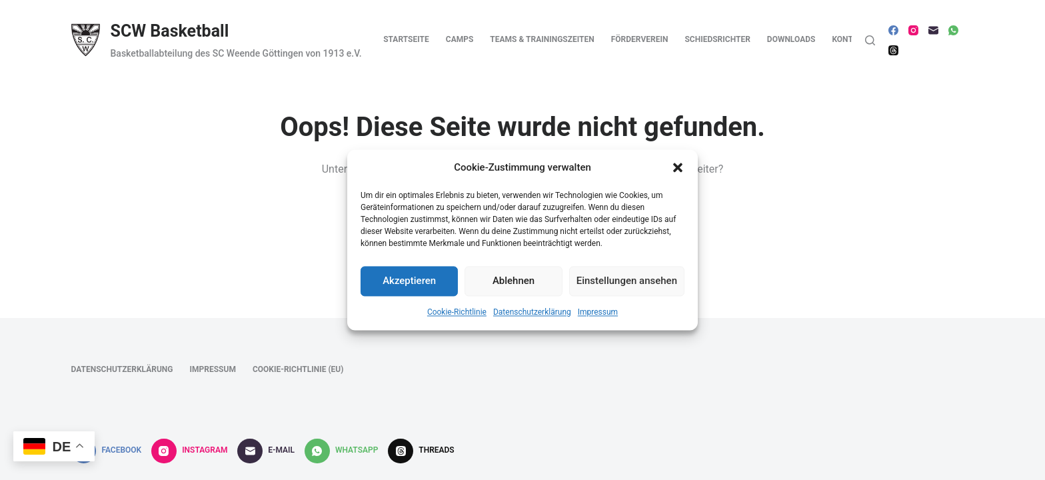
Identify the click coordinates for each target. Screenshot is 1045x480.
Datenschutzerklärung (532, 316)
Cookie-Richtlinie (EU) (298, 369)
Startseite (406, 39)
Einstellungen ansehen (626, 285)
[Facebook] (893, 30)
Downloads (791, 39)
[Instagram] (913, 30)
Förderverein (639, 39)
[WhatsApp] (953, 30)
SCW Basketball (170, 31)
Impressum (598, 316)
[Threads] (893, 50)
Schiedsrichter (717, 39)
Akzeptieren (409, 285)
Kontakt (850, 39)
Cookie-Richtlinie (457, 316)
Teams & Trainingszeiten (542, 39)
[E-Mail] (933, 30)
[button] (677, 172)
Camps (460, 39)
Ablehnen (513, 285)
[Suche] (870, 40)
